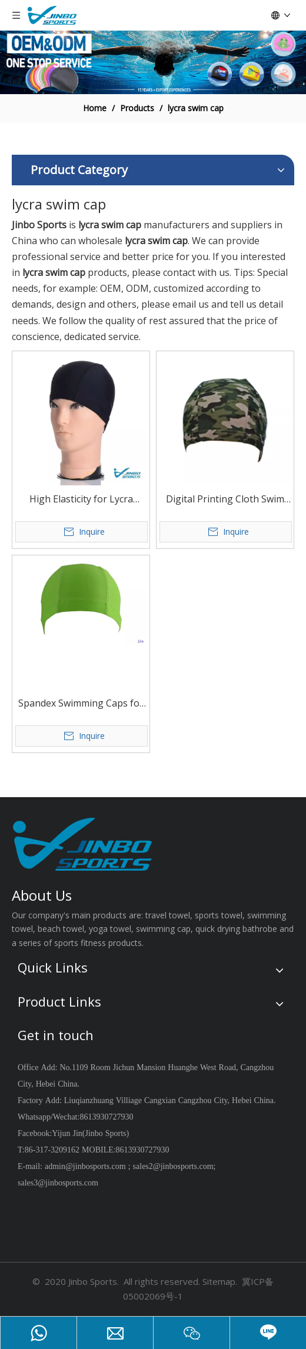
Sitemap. (219, 1281)
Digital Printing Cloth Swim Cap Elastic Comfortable (225, 499)
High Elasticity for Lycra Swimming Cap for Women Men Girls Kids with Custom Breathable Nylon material (81, 499)
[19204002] (153, 62)
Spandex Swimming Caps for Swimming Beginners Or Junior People (81, 704)
